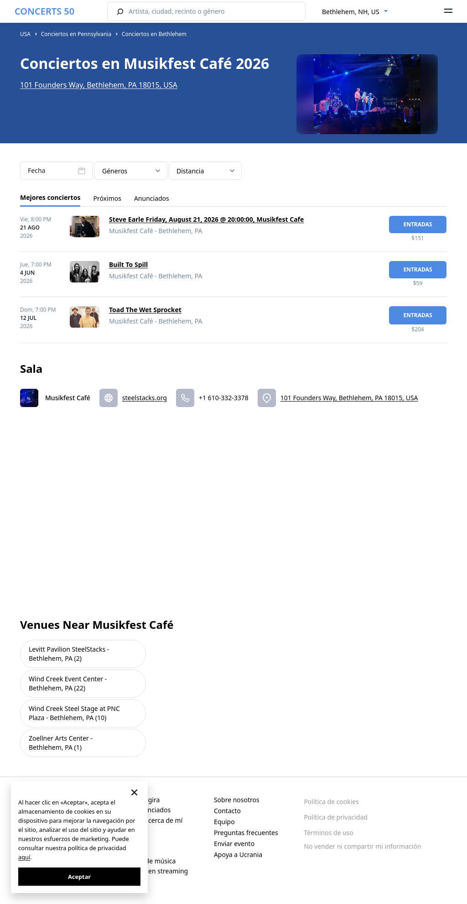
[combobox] (355, 12)
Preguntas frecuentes (246, 832)
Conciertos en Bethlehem (154, 34)
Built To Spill (128, 264)
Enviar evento (234, 843)
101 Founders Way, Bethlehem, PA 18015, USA (98, 85)
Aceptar (79, 877)
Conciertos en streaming (151, 871)
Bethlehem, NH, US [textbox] (350, 11)
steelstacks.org (144, 397)
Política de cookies (331, 801)
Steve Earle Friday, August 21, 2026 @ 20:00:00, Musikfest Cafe (206, 219)
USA (25, 34)
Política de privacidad (336, 817)
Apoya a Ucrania (238, 854)
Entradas (417, 224)
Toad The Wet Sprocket (145, 309)
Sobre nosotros (236, 799)
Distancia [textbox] (190, 171)
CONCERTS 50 (44, 11)
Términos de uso (328, 832)
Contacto (227, 810)
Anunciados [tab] (151, 198)
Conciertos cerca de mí (148, 820)
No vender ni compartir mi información (362, 846)
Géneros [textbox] (114, 171)
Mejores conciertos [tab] (50, 197)
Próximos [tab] (107, 198)
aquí (24, 857)
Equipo (224, 821)
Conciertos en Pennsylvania (76, 34)
